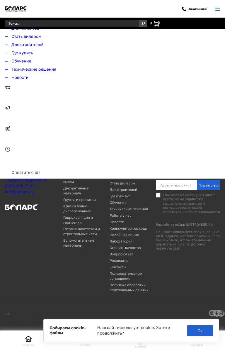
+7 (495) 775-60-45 (23, 180)
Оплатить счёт (25, 172)
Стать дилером (26, 36)
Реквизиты (119, 260)
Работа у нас (121, 215)
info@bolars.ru (19, 191)
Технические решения (33, 69)
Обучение (21, 61)
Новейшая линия (124, 235)
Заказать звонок (194, 9)
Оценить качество (125, 247)
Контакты (118, 267)
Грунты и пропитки (79, 199)
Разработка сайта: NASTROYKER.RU (184, 225)
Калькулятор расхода (128, 228)
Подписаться (208, 185)
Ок (200, 330)
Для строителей (27, 44)
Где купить (22, 52)
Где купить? (120, 196)
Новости (19, 77)
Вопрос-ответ (121, 254)
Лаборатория (121, 241)
